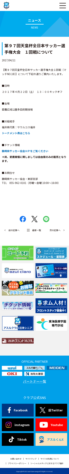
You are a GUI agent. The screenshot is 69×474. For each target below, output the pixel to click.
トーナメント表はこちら (16, 133)
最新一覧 (36, 230)
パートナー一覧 (34, 381)
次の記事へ (55, 230)
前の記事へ (14, 230)
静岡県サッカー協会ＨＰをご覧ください (25, 151)
